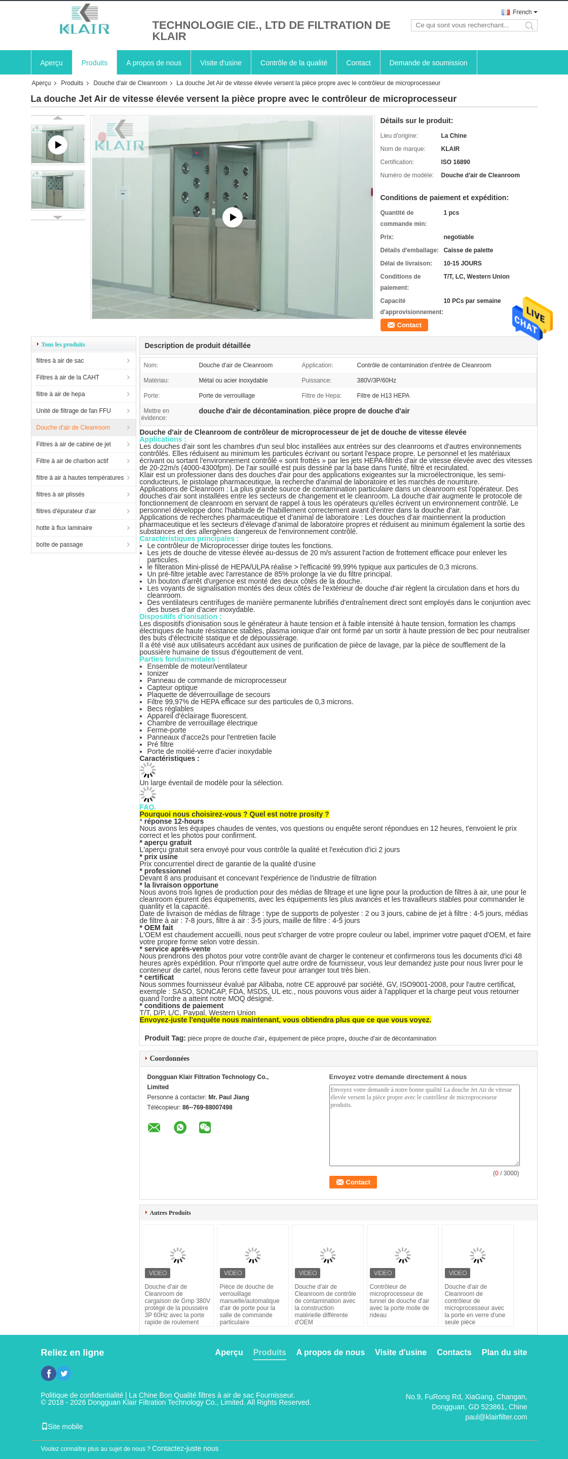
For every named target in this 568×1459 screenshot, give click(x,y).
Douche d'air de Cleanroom (131, 83)
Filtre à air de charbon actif (72, 461)
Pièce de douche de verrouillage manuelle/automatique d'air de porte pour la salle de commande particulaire (250, 1304)
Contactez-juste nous (185, 1448)
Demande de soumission (429, 63)
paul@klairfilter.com (496, 1417)
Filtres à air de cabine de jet (73, 444)
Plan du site (504, 1352)
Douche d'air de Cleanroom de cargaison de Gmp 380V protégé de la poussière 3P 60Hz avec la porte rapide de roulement (177, 1304)
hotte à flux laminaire (64, 527)
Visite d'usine (221, 63)
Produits (94, 63)
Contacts (454, 1352)
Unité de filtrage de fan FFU (73, 410)
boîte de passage (59, 544)
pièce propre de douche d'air (225, 1038)
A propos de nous (153, 63)
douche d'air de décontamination (392, 1038)
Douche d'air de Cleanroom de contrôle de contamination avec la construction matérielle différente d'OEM (325, 1304)
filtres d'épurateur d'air (66, 511)
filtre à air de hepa (60, 394)
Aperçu (52, 63)
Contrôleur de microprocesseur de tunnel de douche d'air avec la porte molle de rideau (400, 1301)
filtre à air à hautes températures (80, 477)
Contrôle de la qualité (293, 63)
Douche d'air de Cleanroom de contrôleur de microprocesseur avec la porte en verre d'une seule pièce (475, 1304)
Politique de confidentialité (82, 1395)
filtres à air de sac (60, 360)
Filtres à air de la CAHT (68, 377)
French (522, 12)
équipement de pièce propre (306, 1038)
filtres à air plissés (60, 494)
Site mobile (62, 1427)
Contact (358, 63)
